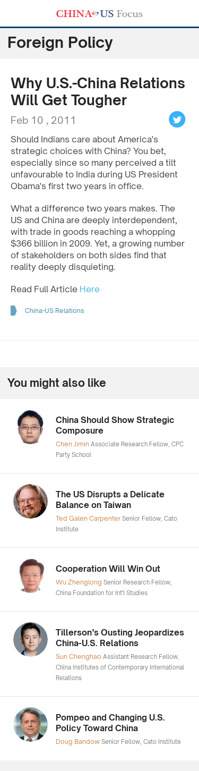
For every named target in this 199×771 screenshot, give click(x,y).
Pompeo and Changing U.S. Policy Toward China (110, 723)
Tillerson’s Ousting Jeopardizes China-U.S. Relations (120, 638)
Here (90, 289)
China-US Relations (54, 311)
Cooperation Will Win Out (108, 569)
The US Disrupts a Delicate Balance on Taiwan (110, 499)
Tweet (177, 119)
